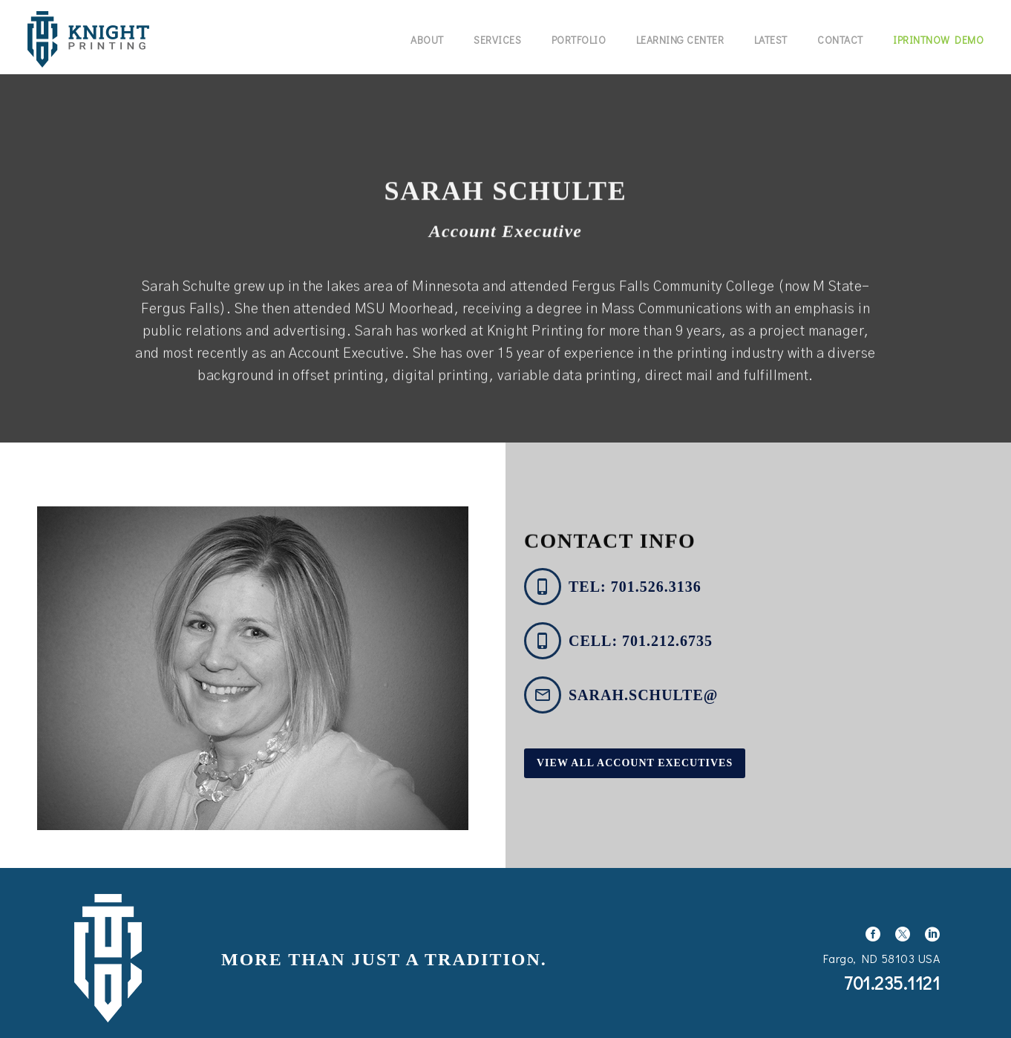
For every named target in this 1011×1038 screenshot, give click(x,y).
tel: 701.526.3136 (635, 586)
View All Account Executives (635, 762)
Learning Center (680, 40)
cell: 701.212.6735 (641, 641)
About (427, 40)
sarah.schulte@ (643, 695)
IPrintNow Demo (938, 40)
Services (497, 40)
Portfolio (579, 40)
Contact (840, 40)
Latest (771, 40)
